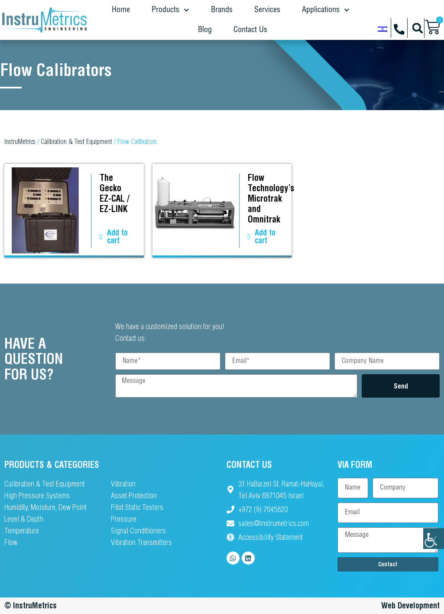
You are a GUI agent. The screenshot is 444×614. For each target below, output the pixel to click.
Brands (222, 9)
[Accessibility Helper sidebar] (433, 538)
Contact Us (250, 29)
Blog (205, 29)
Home (121, 9)
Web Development (410, 606)
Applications (326, 10)
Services (267, 9)
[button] (417, 28)
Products (170, 10)
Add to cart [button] (117, 236)
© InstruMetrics (30, 606)
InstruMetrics (20, 141)
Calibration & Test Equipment (76, 141)
